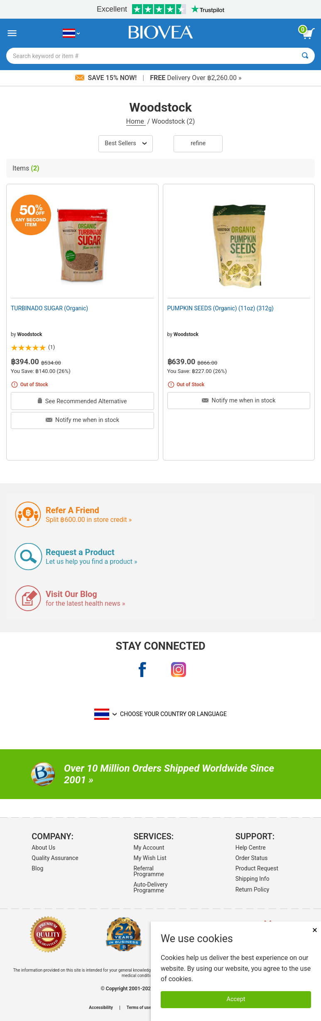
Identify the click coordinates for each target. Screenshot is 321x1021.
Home (136, 121)
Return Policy (252, 889)
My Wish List (149, 858)
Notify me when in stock (82, 420)
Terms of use (139, 1008)
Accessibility (101, 1008)
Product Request (256, 868)
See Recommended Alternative (82, 401)
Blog (37, 868)
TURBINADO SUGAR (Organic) (49, 308)
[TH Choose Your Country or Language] (71, 33)
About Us (43, 847)
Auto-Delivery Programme (150, 887)
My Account (148, 847)
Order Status (251, 858)
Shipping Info (252, 878)
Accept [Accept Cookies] (236, 999)
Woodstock (29, 334)
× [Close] (314, 930)
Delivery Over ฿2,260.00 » (195, 78)
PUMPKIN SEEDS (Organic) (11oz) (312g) (220, 308)
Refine (198, 143)
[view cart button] (308, 34)
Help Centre (250, 847)
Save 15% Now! (106, 78)
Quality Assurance (55, 858)
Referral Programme (148, 871)
